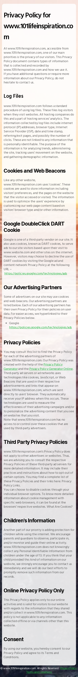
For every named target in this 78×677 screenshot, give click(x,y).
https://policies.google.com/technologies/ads (35, 273)
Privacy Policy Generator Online (51, 369)
